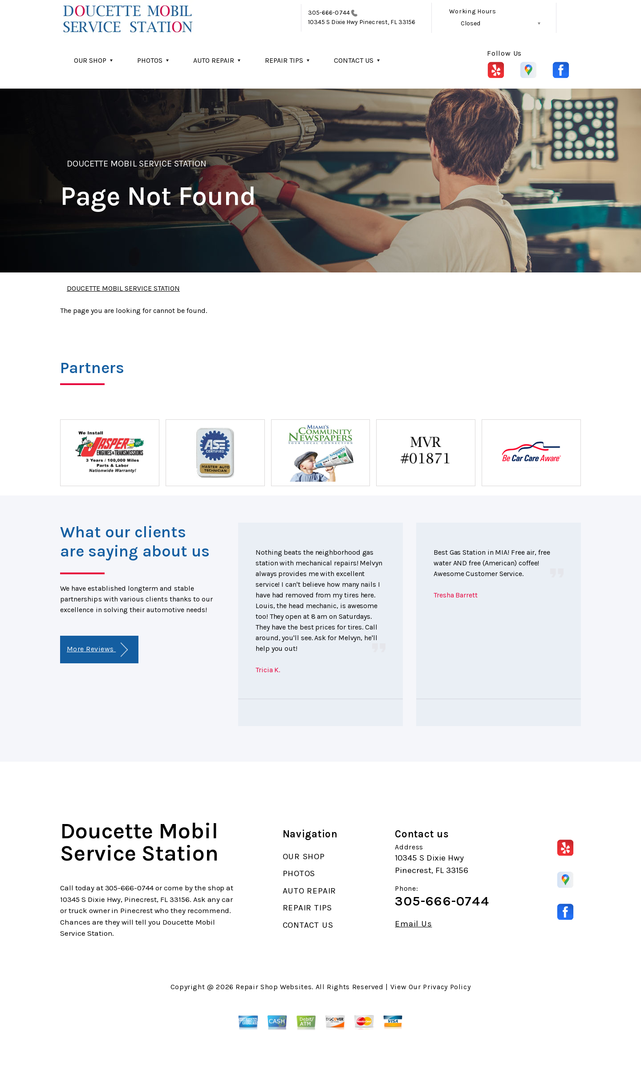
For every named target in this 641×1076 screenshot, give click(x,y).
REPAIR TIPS (284, 60)
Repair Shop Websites (273, 987)
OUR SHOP (90, 60)
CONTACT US (353, 60)
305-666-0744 (329, 12)
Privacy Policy (447, 987)
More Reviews (97, 649)
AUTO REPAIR (213, 60)
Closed (470, 23)
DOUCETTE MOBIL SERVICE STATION (137, 163)
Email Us (413, 924)
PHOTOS (149, 60)
